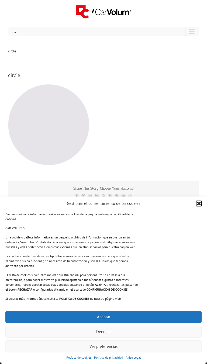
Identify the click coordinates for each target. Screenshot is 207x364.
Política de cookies (78, 357)
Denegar (103, 331)
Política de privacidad (108, 357)
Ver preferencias (103, 346)
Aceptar (103, 316)
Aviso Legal (133, 357)
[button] (199, 203)
